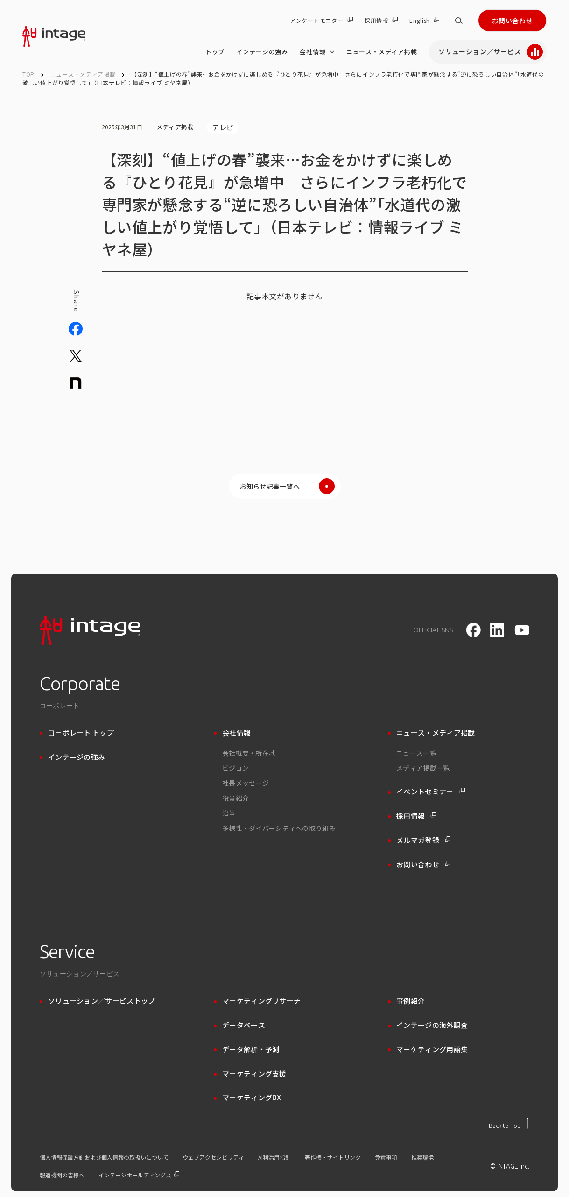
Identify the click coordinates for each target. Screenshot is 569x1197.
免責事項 (386, 1157)
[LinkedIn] (497, 630)
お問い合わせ (512, 20)
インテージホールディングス (138, 1175)
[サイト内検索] (458, 20)
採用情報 (381, 20)
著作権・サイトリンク (333, 1157)
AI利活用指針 (274, 1157)
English (424, 20)
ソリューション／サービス (490, 52)
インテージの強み (262, 51)
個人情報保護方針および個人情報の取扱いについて (104, 1157)
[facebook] (473, 630)
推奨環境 (422, 1157)
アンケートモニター (321, 20)
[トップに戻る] (509, 1123)
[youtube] (521, 630)
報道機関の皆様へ (62, 1175)
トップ (215, 51)
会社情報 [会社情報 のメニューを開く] (317, 52)
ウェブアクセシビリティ (213, 1157)
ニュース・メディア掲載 (381, 51)
